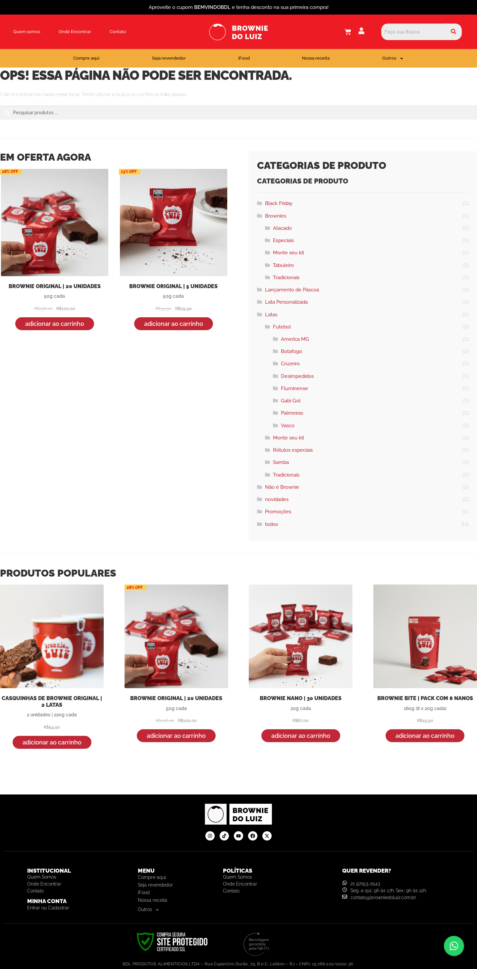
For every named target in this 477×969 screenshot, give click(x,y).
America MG (295, 339)
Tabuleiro (283, 265)
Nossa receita (316, 58)
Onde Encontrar (75, 31)
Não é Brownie (282, 487)
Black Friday (278, 203)
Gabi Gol (290, 401)
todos (271, 524)
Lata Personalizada (286, 302)
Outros (393, 58)
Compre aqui (86, 58)
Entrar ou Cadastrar (48, 907)
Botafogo (291, 351)
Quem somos (26, 31)
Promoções (278, 512)
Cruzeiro (290, 364)
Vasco (287, 426)
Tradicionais (286, 277)
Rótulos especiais (293, 450)
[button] (177, 909)
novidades (277, 499)
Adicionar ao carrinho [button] (54, 323)
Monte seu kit (288, 253)
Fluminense (294, 388)
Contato (118, 31)
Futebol (282, 327)
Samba (281, 462)
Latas (271, 315)
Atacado (282, 228)
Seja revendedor (169, 58)
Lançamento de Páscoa (292, 290)
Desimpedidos (297, 376)
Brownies (275, 216)
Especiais (283, 240)
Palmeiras (292, 413)
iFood (244, 58)
